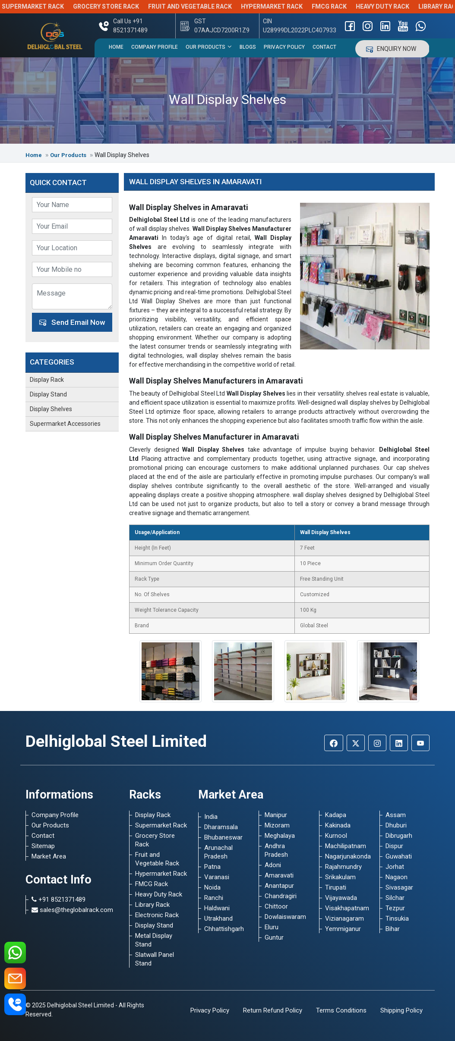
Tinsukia (397, 918)
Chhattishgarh (224, 929)
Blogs (248, 47)
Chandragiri (281, 896)
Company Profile (154, 47)
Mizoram (277, 825)
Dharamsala (221, 827)
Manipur (276, 815)
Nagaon (396, 877)
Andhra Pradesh (276, 850)
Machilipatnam (345, 846)
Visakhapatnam (347, 908)
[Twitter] (356, 743)
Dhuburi (396, 825)
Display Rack (47, 379)
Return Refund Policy (272, 1010)
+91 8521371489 (58, 899)
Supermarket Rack (50, 6)
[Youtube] (420, 743)
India (211, 817)
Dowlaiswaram (285, 917)
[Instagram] (377, 743)
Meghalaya (280, 836)
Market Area (49, 856)
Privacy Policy (284, 47)
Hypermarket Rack (289, 6)
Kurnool (336, 836)
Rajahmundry (343, 867)
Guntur (274, 937)
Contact (324, 47)
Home (116, 47)
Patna (212, 867)
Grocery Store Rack (123, 6)
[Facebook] (333, 743)
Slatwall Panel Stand (154, 959)
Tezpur (395, 908)
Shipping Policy (401, 1010)
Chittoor (276, 906)
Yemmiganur (343, 929)
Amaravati (279, 875)
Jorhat (394, 867)
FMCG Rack (346, 6)
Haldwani (217, 908)
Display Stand (48, 394)
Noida (212, 887)
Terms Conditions (341, 1010)
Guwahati (398, 856)
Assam (395, 815)
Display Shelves (51, 409)
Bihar (392, 929)
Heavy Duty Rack (400, 6)
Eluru (271, 927)
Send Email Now (72, 322)
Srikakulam (340, 877)
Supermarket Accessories (65, 423)
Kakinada (338, 825)
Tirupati (335, 887)
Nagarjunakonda (347, 856)
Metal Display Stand (153, 940)
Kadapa (335, 815)
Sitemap (43, 846)
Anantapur (279, 886)
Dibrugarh (398, 836)
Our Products (209, 46)
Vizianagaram (344, 918)
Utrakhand (218, 918)
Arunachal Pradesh (218, 852)
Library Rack (152, 905)
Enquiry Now (392, 49)
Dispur (394, 846)
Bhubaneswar (223, 837)
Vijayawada (341, 898)
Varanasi (216, 877)
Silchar (394, 898)
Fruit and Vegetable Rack (207, 6)
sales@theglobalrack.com (72, 910)
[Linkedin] (399, 743)
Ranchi (213, 898)
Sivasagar (399, 887)
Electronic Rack (157, 915)
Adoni (273, 865)
